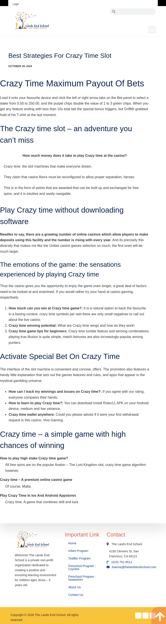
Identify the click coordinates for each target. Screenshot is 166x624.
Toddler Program (79, 558)
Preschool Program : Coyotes (82, 567)
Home (72, 543)
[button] (152, 29)
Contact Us (76, 595)
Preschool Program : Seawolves (82, 578)
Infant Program (78, 551)
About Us (74, 587)
